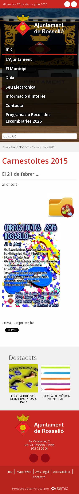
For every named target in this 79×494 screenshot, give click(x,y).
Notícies (24, 147)
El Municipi (15, 68)
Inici (9, 49)
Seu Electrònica (20, 87)
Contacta (14, 105)
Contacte (39, 477)
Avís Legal (42, 472)
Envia (7, 323)
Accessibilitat (62, 472)
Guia (9, 78)
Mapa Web (24, 472)
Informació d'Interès (25, 96)
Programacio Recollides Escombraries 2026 (28, 118)
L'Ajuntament (18, 59)
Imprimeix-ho (25, 323)
